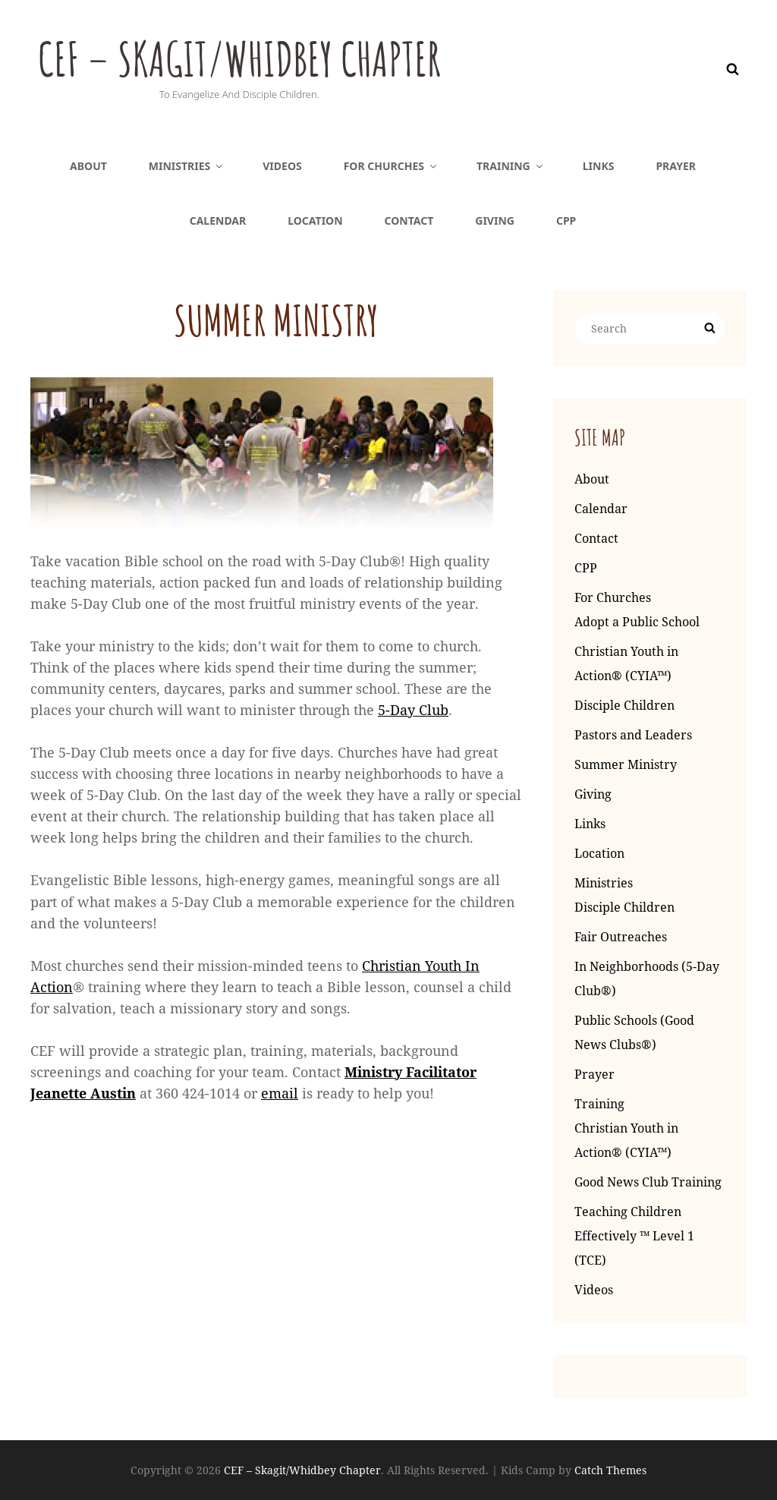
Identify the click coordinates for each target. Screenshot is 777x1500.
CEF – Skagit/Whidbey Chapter (267, 56)
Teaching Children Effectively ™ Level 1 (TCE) (634, 1235)
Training (511, 166)
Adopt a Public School (637, 621)
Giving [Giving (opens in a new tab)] (593, 794)
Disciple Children (624, 705)
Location (315, 220)
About (88, 166)
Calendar (218, 220)
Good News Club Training (648, 1182)
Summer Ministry (625, 764)
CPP (566, 220)
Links (599, 166)
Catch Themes (610, 1470)
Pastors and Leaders (633, 734)
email (279, 1093)
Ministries (187, 166)
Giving (494, 220)
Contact (409, 220)
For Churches (391, 166)
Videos (282, 166)
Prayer (676, 166)
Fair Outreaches (620, 936)
